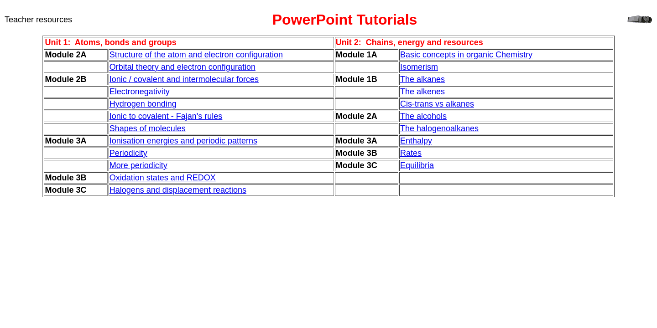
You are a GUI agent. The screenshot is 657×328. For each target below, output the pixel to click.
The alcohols (423, 116)
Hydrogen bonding (143, 103)
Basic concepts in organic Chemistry (466, 54)
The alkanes (422, 79)
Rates (411, 153)
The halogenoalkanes (439, 128)
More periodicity (138, 165)
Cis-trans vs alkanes (437, 103)
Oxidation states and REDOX (163, 177)
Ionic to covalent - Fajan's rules (166, 116)
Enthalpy (416, 140)
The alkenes (422, 91)
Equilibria (417, 165)
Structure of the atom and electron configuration (196, 54)
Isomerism (419, 67)
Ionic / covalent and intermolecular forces (184, 79)
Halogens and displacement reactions (178, 190)
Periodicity (128, 153)
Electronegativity (140, 91)
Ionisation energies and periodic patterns (183, 140)
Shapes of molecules (148, 128)
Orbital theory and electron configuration (183, 67)
